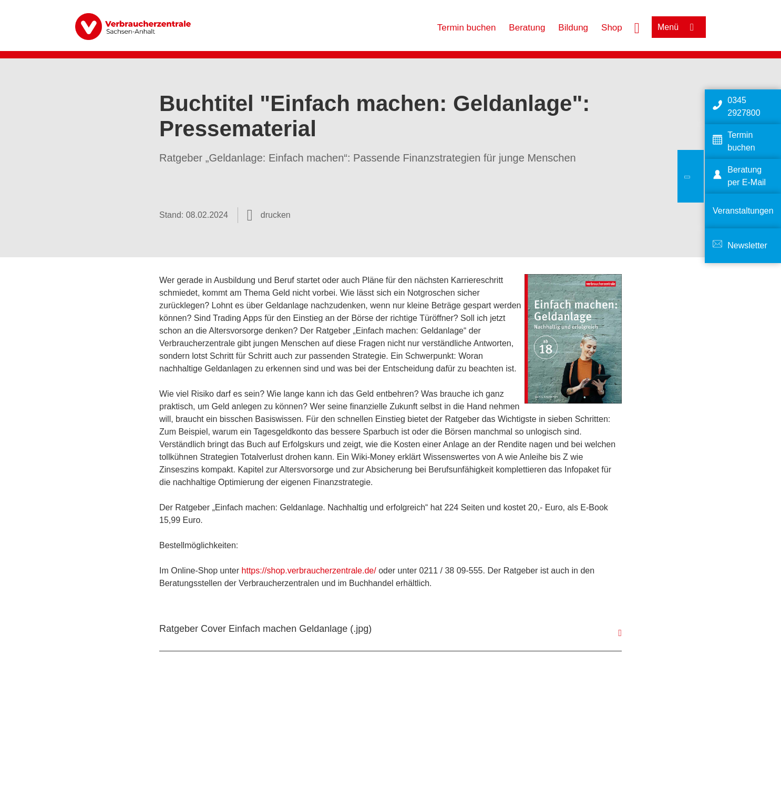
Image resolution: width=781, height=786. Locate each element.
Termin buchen (466, 28)
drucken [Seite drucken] (276, 214)
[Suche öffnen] (637, 27)
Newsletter (747, 245)
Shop (611, 28)
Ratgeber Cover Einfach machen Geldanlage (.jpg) (265, 628)
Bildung (573, 28)
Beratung (527, 28)
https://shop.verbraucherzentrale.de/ (309, 570)
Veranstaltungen (743, 210)
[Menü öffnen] (679, 27)
